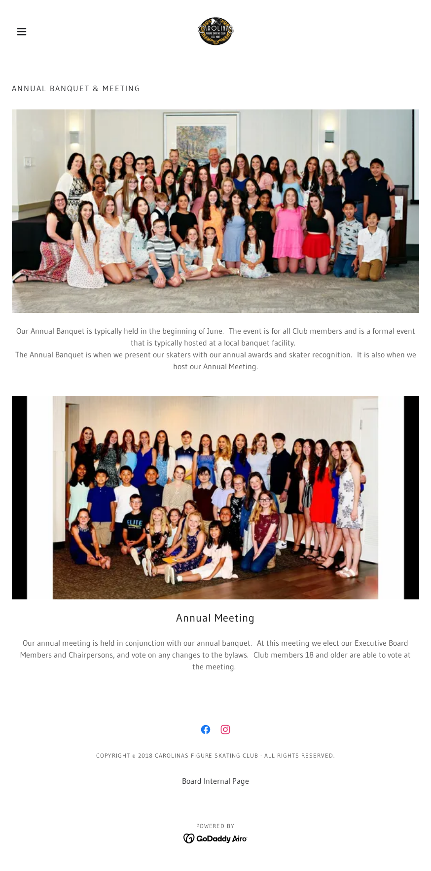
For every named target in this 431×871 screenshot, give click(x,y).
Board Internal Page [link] (215, 781)
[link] (215, 31)
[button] (42, 31)
